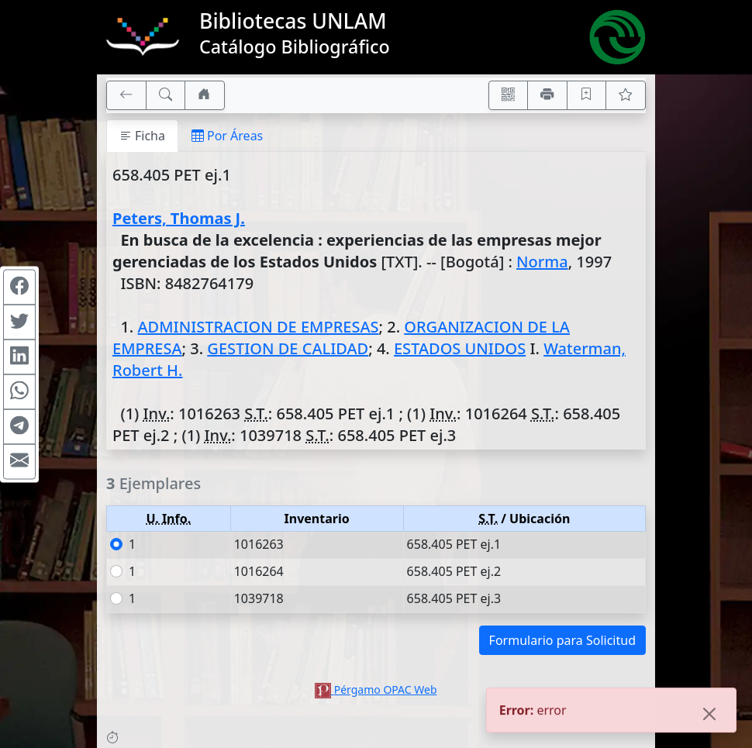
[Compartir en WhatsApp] (19, 391)
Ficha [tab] (142, 135)
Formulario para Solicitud (562, 640)
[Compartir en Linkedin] (19, 356)
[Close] (709, 717)
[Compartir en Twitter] (19, 322)
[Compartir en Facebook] (19, 287)
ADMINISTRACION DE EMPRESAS (257, 326)
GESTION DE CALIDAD (287, 348)
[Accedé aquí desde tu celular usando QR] (508, 95)
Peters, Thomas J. (178, 218)
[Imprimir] (547, 95)
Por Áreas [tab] (227, 135)
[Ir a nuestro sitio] (205, 95)
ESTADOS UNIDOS (460, 348)
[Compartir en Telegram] (19, 426)
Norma (542, 261)
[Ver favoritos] (625, 95)
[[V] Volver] (126, 95)
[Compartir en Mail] (19, 461)
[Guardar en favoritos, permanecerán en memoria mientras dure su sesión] (587, 95)
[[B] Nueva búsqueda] (166, 95)
